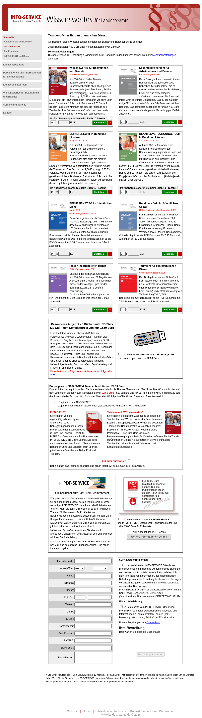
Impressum (149, 711)
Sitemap (87, 711)
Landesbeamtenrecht (15, 84)
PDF (52, 374)
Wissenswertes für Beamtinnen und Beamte (21, 94)
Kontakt (7, 112)
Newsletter (121, 711)
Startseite (8, 37)
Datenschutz (153, 622)
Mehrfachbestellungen (164, 55)
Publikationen (11, 51)
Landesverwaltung (13, 64)
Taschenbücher (12, 46)
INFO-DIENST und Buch (16, 56)
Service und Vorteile (14, 104)
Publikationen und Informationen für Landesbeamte (22, 74)
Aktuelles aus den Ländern (18, 41)
